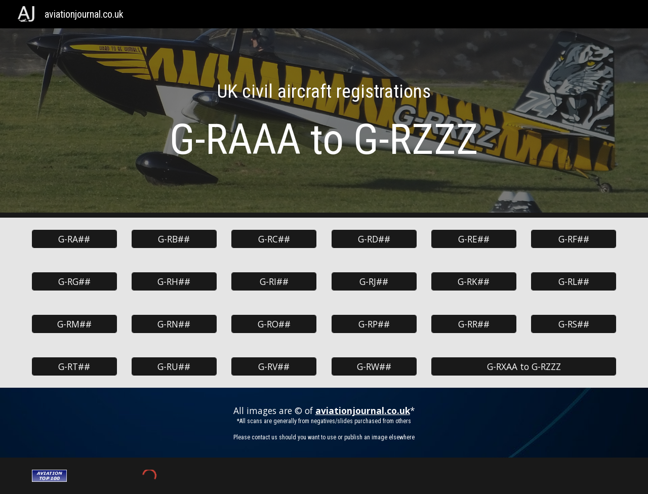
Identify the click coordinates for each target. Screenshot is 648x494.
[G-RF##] (574, 239)
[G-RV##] (274, 366)
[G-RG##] (74, 281)
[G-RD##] (374, 239)
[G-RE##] (474, 239)
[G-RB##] (174, 239)
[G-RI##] (274, 281)
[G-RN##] (174, 324)
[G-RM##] (74, 324)
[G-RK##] (474, 281)
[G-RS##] (574, 324)
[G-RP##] (374, 324)
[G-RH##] (174, 281)
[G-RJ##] (374, 281)
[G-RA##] (74, 239)
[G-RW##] (374, 366)
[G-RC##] (274, 239)
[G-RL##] (574, 281)
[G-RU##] (174, 366)
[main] (324, 123)
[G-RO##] (274, 324)
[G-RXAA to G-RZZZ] (524, 366)
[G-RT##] (74, 366)
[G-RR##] (474, 324)
